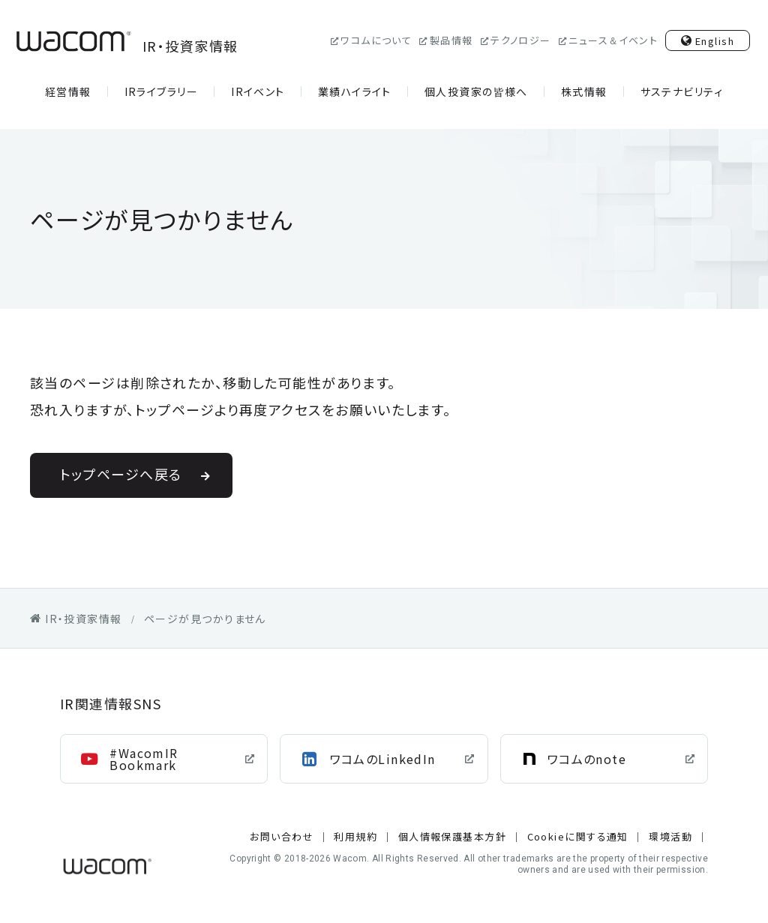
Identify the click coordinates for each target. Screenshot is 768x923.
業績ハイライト (355, 91)
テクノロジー (520, 40)
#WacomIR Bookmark (144, 759)
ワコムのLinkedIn (383, 759)
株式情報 (584, 91)
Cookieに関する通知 (577, 836)
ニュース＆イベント (613, 40)
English (714, 41)
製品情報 (451, 40)
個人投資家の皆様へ (476, 91)
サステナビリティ (682, 91)
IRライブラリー (161, 91)
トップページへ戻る (121, 474)
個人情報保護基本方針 (452, 836)
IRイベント (258, 91)
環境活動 (670, 836)
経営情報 (68, 91)
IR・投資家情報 (125, 41)
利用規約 (355, 836)
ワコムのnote (587, 759)
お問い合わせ (282, 836)
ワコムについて (376, 40)
